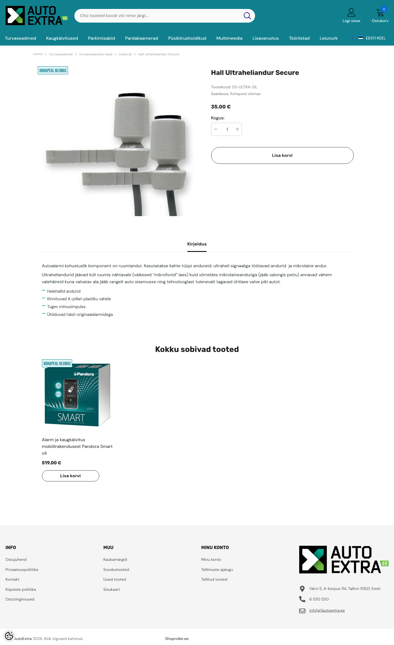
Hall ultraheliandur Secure (159, 54)
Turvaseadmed (61, 54)
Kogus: (218, 118)
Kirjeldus (197, 244)
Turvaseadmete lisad (95, 54)
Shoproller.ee (177, 638)
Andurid (125, 54)
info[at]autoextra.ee (327, 610)
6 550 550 (319, 599)
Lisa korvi (282, 155)
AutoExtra (23, 638)
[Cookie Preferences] (9, 636)
